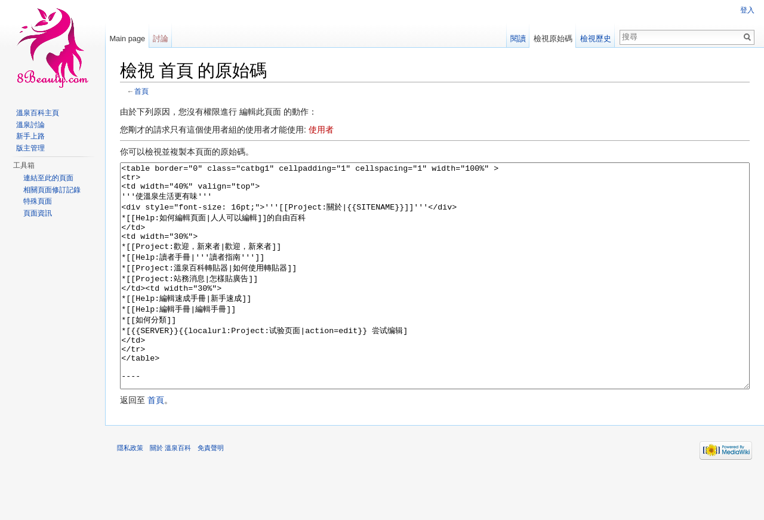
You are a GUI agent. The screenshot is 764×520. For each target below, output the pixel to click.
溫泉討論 (30, 125)
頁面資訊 (37, 213)
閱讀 (518, 38)
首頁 (141, 91)
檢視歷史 (595, 38)
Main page (127, 38)
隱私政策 (130, 492)
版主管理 (30, 148)
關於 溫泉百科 (170, 492)
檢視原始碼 (553, 38)
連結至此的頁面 (48, 178)
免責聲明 (211, 492)
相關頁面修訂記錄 (52, 190)
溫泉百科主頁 (37, 113)
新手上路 (30, 136)
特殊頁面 (37, 201)
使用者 (321, 129)
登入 (747, 10)
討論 (160, 38)
